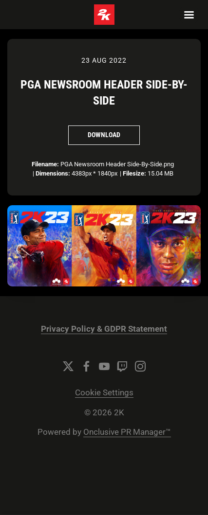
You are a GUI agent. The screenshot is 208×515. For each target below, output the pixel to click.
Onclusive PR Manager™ (127, 432)
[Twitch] (122, 366)
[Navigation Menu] (189, 14)
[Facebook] (86, 366)
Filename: (45, 164)
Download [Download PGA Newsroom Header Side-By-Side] (104, 135)
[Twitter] (68, 366)
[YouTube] (104, 366)
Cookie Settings (104, 392)
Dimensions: (53, 173)
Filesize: (134, 173)
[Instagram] (140, 366)
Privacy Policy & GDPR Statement (104, 329)
